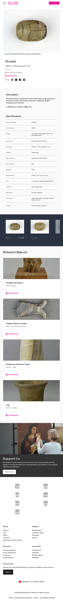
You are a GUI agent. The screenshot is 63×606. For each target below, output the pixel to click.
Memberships (36, 530)
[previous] (8, 238)
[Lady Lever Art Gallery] (17, 512)
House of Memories (9, 553)
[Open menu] (4, 3)
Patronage (35, 535)
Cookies (36, 598)
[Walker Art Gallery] (17, 503)
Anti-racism (7, 555)
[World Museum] (46, 486)
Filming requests (37, 555)
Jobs (4, 533)
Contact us (6, 538)
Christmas (35, 553)
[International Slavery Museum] (17, 494)
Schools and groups (9, 550)
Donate (34, 538)
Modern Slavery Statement (23, 598)
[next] (34, 238)
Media (5, 535)
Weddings (35, 557)
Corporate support (38, 533)
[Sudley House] (46, 503)
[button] (15, 227)
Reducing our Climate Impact (12, 540)
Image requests (8, 557)
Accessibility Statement (47, 598)
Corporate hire (37, 550)
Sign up (8, 572)
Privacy (11, 598)
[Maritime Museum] (46, 494)
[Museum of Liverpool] (17, 486)
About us (6, 530)
